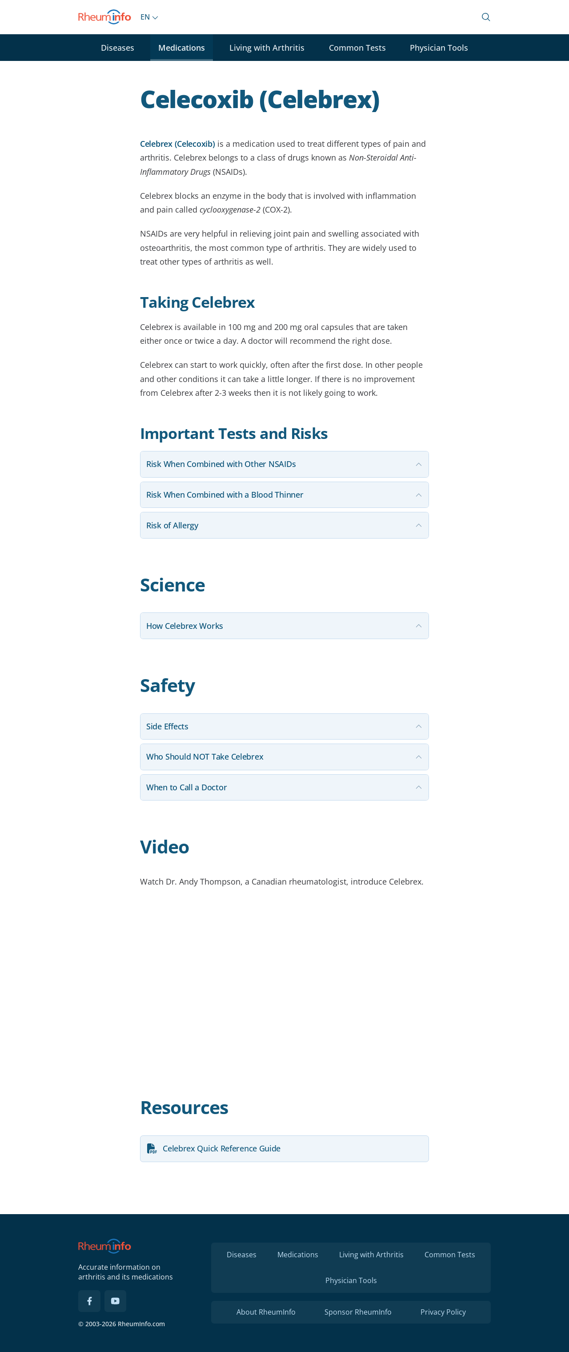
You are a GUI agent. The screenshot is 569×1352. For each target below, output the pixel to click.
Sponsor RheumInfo (358, 1312)
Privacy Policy (443, 1312)
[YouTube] (115, 1301)
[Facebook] (89, 1301)
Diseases (117, 47)
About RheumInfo (266, 1312)
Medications (181, 47)
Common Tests (357, 47)
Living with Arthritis (267, 47)
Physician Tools (439, 47)
